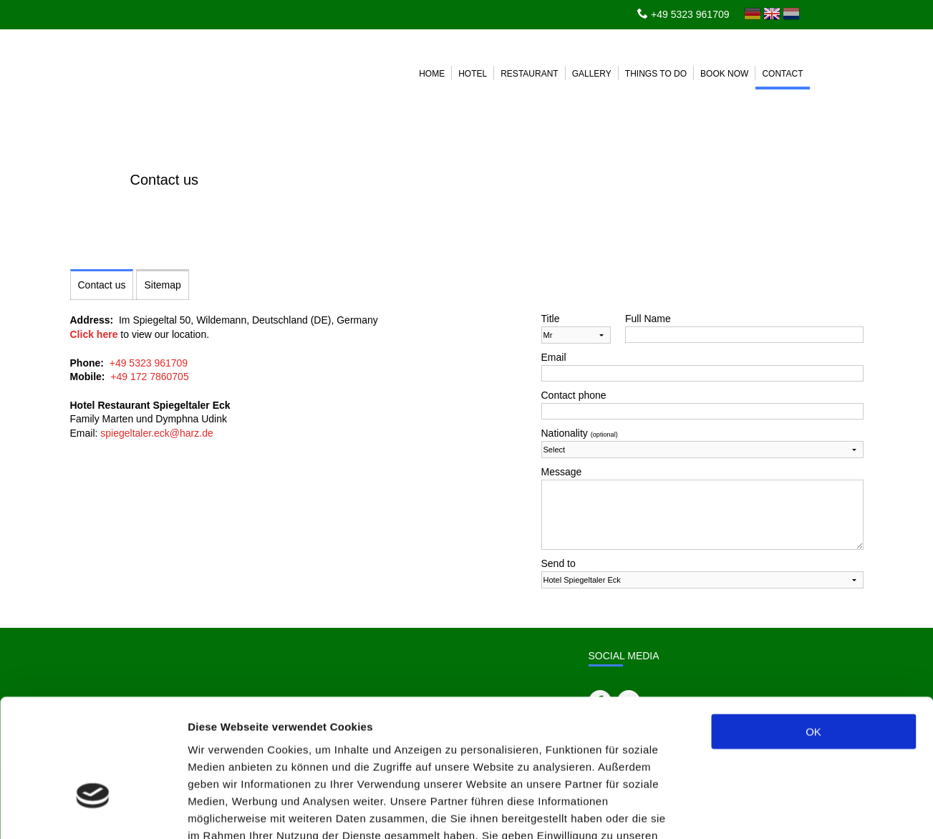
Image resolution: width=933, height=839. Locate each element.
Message (561, 472)
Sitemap (162, 285)
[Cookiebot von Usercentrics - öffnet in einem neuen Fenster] (92, 811)
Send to (558, 563)
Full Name (648, 319)
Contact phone (573, 395)
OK (813, 632)
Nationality (579, 433)
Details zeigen (761, 811)
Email (553, 357)
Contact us (102, 285)
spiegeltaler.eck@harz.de (156, 433)
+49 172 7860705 (149, 376)
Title (550, 319)
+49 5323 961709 (690, 14)
